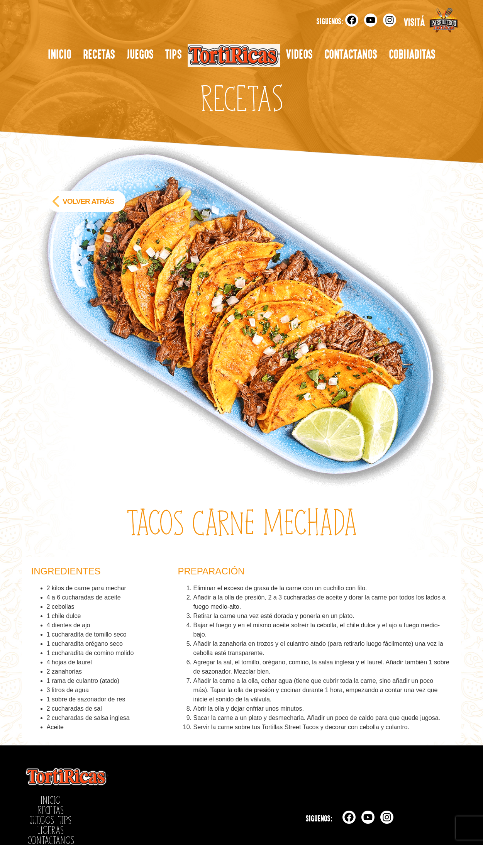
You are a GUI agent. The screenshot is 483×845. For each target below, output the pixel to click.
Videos (299, 55)
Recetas (99, 55)
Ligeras (234, 55)
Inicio (59, 55)
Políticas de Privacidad (56, 817)
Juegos (140, 55)
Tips (173, 55)
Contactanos (350, 55)
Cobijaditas (412, 55)
